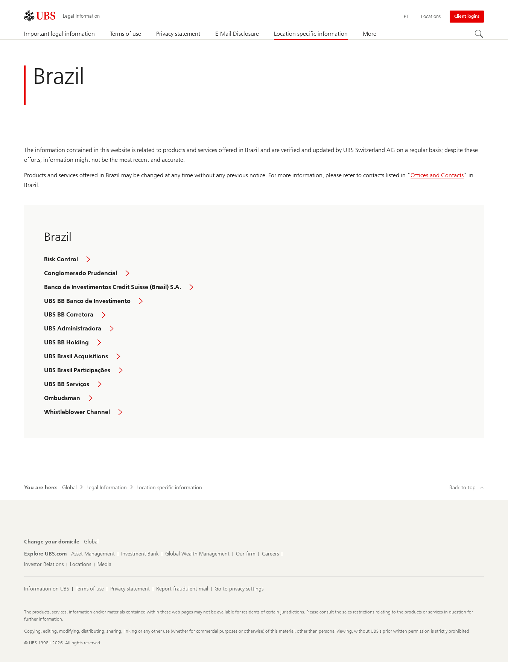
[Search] (479, 34)
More (369, 33)
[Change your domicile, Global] (91, 541)
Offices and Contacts (437, 175)
